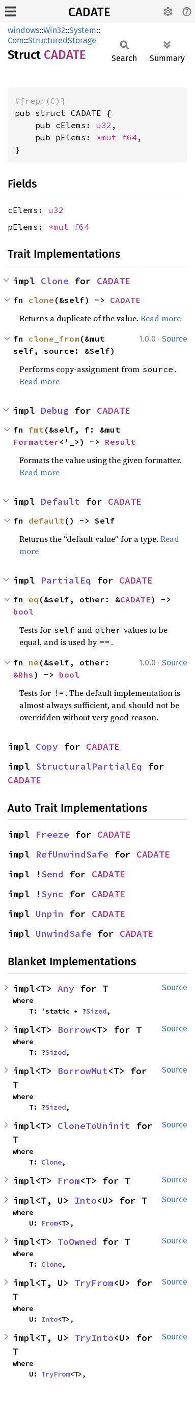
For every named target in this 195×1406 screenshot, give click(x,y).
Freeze (52, 834)
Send (52, 874)
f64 (129, 137)
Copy (47, 746)
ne (34, 662)
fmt (36, 429)
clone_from (54, 338)
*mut (109, 137)
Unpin (50, 914)
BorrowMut (83, 1071)
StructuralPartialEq (89, 766)
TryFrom (94, 1283)
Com (16, 40)
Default (60, 501)
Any (66, 988)
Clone (55, 281)
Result (120, 442)
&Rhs (23, 674)
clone (41, 300)
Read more (161, 318)
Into (85, 1200)
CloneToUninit (94, 1126)
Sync (52, 894)
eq (34, 599)
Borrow (74, 1029)
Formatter (36, 442)
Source (174, 339)
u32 (104, 125)
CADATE (89, 12)
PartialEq (66, 580)
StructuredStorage (62, 40)
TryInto (94, 1337)
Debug (55, 410)
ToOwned (77, 1241)
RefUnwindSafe (72, 854)
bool (23, 611)
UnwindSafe (64, 933)
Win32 (54, 30)
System (82, 30)
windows (23, 30)
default (46, 520)
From (69, 1180)
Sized (96, 1011)
